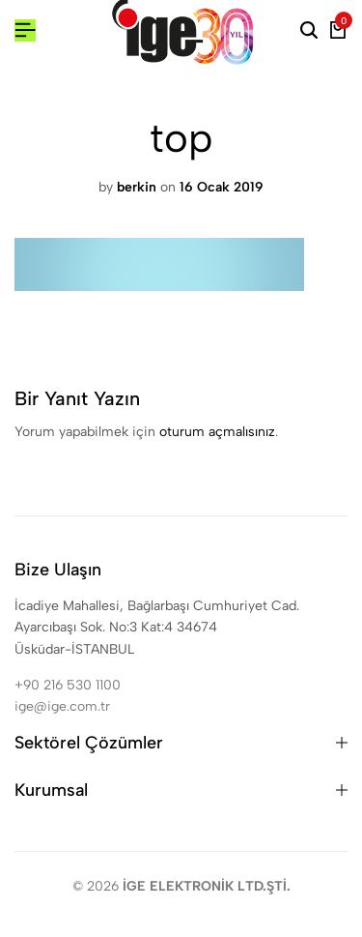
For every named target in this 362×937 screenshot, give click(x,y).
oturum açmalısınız (217, 432)
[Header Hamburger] (25, 30)
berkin (136, 187)
